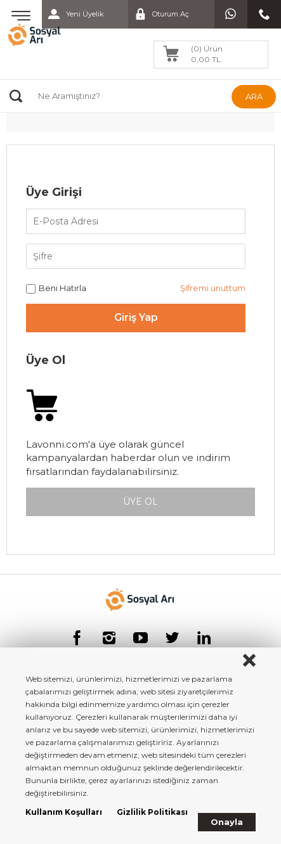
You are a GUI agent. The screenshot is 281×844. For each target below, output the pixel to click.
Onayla (227, 822)
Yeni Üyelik (73, 14)
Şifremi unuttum (212, 288)
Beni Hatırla (56, 288)
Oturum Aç (158, 14)
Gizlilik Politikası (152, 812)
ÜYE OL (140, 501)
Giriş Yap (136, 317)
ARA (254, 96)
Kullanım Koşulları (63, 812)
